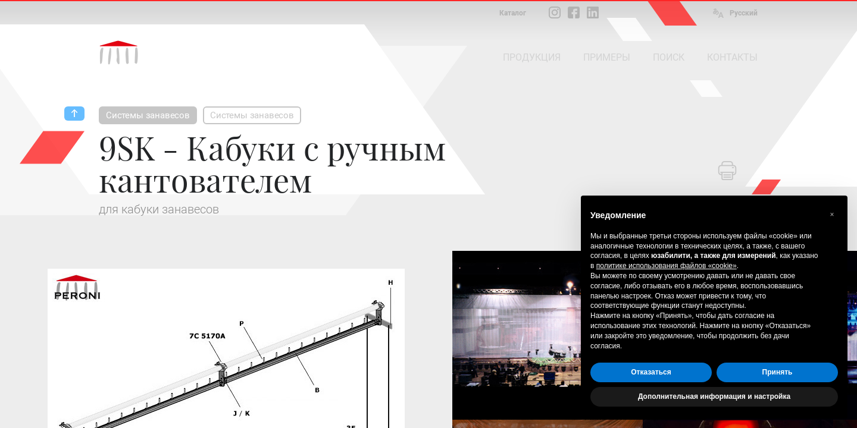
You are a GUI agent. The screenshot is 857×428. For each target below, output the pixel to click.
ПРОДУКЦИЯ (532, 57)
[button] (832, 214)
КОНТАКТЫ (732, 57)
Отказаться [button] (651, 372)
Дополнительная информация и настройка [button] (714, 396)
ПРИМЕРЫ (606, 57)
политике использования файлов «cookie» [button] (666, 266)
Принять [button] (777, 372)
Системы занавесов (148, 115)
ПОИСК (668, 57)
